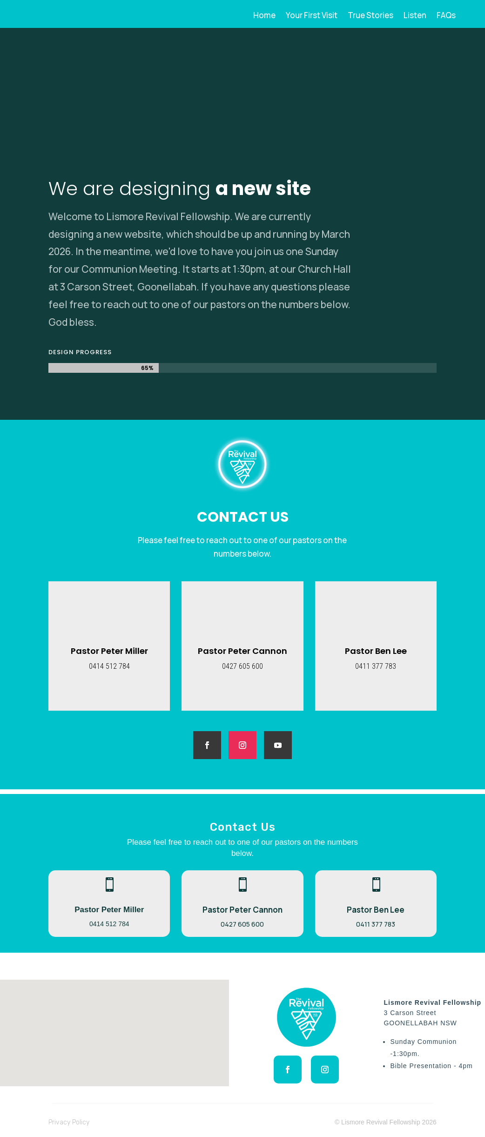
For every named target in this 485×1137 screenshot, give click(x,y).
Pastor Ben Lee (376, 651)
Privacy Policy (68, 1122)
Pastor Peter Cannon (242, 651)
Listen (415, 16)
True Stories (370, 16)
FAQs (446, 16)
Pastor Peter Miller (109, 651)
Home (264, 16)
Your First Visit (311, 16)
